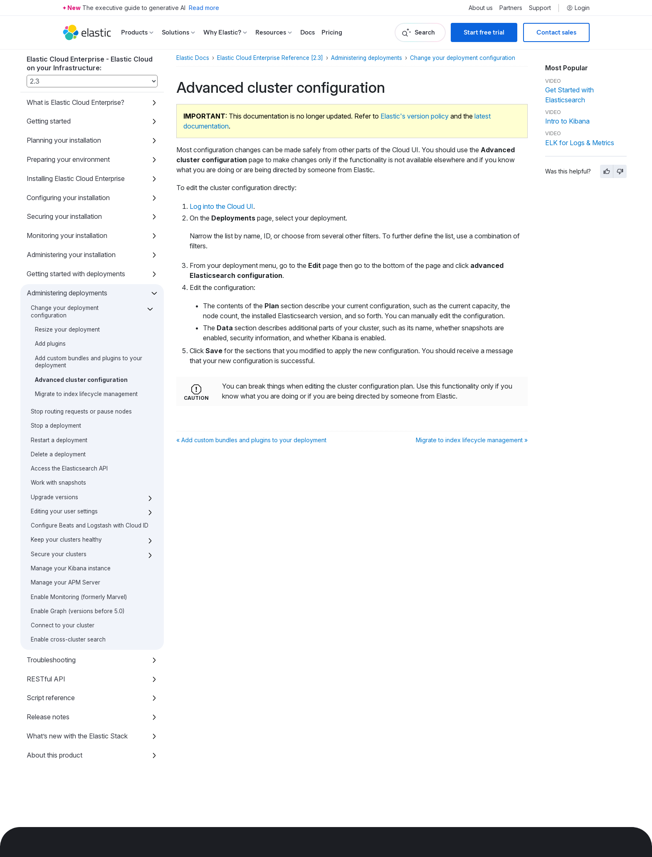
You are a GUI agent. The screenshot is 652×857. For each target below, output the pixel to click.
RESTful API (46, 679)
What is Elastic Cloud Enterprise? (75, 102)
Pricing (331, 32)
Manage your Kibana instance (71, 568)
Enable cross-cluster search (68, 639)
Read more (204, 7)
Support (540, 8)
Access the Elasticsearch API (69, 468)
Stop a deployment (56, 425)
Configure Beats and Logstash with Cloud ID (89, 525)
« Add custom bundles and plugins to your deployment (251, 439)
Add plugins (50, 343)
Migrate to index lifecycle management (86, 394)
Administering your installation (71, 254)
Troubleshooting (51, 660)
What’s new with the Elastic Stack (77, 736)
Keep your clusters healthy (66, 539)
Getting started (49, 121)
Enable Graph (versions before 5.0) (77, 611)
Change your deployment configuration (65, 312)
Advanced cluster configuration (81, 379)
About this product (54, 755)
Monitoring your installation (67, 235)
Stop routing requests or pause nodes (81, 411)
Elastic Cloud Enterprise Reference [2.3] (270, 57)
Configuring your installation (68, 197)
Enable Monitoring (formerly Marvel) (79, 597)
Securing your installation (64, 216)
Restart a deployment (59, 440)
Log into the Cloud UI (221, 206)
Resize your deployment (67, 329)
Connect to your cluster (62, 625)
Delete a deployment (58, 454)
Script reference (51, 698)
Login (578, 8)
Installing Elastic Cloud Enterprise (76, 178)
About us (481, 8)
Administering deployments (67, 293)
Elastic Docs (192, 57)
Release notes (48, 717)
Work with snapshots (58, 482)
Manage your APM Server (65, 582)
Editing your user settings (64, 511)
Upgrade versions (54, 497)
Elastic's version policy (414, 116)
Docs (307, 32)
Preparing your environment (68, 159)
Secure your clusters (58, 554)
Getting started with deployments (76, 274)
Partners (510, 8)
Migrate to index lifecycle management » (472, 439)
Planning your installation (64, 140)
